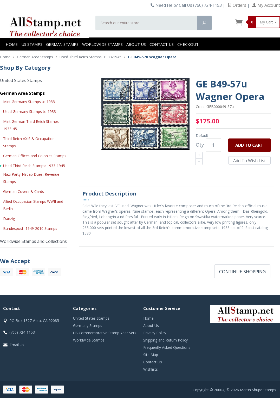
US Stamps (31, 44)
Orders (237, 5)
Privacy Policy (154, 332)
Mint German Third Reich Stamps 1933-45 (31, 125)
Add (249, 145)
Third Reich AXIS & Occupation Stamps (29, 142)
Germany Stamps (87, 325)
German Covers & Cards (23, 191)
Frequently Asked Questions (166, 347)
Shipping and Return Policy (165, 340)
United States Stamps (21, 80)
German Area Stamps (22, 93)
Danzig (9, 218)
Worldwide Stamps (102, 44)
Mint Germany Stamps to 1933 (29, 101)
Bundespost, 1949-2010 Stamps (30, 228)
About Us (136, 44)
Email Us (17, 344)
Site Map (150, 354)
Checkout (188, 44)
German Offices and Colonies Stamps (34, 155)
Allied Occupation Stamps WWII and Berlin (33, 205)
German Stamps (62, 44)
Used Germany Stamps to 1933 (29, 111)
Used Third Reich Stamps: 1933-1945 (34, 165)
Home (12, 44)
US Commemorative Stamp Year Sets (104, 332)
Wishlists (150, 369)
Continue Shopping (242, 271)
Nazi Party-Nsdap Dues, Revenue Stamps (31, 178)
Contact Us (161, 44)
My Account (266, 5)
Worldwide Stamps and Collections (33, 241)
